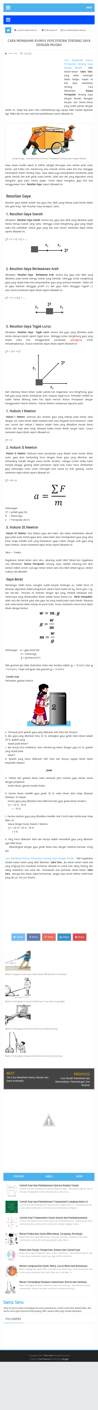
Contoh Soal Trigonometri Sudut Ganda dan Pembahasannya (53, 1217)
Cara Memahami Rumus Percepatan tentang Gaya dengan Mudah (78, 64)
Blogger (65, 1359)
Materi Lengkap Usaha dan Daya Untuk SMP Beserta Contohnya (36, 974)
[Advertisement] (33, 82)
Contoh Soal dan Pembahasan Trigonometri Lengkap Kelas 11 (53, 1201)
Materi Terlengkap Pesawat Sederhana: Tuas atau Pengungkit (35, 1001)
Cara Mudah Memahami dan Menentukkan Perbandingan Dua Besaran (72, 1081)
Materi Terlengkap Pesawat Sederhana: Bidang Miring (31, 1028)
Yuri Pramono (45, 1359)
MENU (89, 7)
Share (33, 937)
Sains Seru (13, 1302)
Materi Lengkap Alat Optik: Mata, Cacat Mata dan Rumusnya (53, 1266)
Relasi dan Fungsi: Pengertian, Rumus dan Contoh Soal (49, 1250)
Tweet (18, 937)
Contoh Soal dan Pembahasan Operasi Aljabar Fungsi (49, 1185)
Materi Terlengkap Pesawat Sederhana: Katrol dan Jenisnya (33, 1056)
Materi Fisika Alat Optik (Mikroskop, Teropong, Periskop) (50, 1234)
